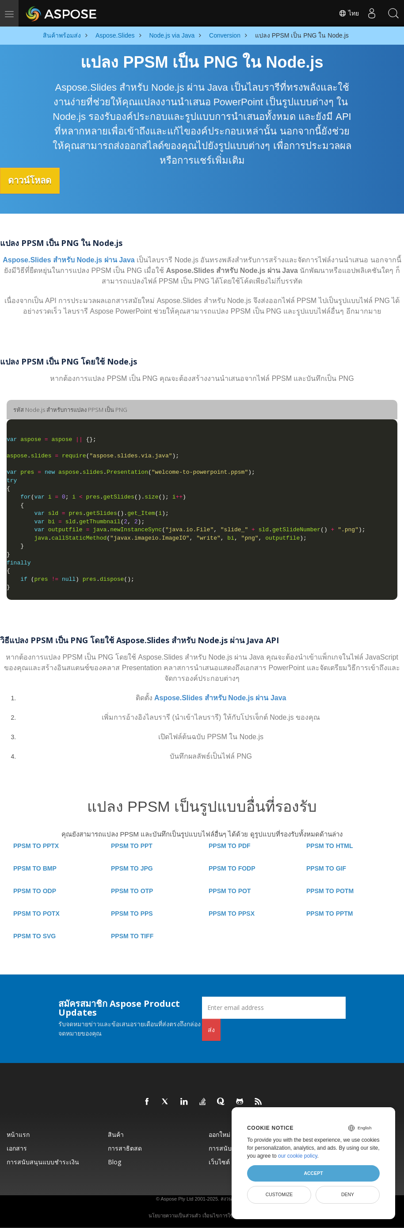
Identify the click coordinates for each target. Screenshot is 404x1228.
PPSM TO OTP (132, 890)
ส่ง (211, 1029)
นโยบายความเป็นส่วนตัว (175, 1215)
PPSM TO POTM (330, 890)
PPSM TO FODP (232, 867)
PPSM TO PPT (131, 845)
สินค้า (116, 1134)
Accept (313, 1173)
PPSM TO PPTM (329, 913)
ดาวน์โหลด (32, 180)
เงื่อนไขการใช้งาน (221, 1215)
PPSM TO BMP (35, 867)
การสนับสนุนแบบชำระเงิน (43, 1161)
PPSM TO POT (230, 890)
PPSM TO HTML (329, 845)
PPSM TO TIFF (132, 935)
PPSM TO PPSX (232, 913)
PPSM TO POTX (36, 913)
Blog (114, 1161)
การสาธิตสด (125, 1148)
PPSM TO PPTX (36, 845)
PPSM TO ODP (34, 890)
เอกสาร (17, 1148)
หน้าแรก (18, 1134)
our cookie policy (297, 1156)
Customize (279, 1194)
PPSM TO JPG (132, 867)
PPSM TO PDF (230, 845)
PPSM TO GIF (326, 867)
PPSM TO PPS (132, 913)
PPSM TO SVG (34, 935)
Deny (347, 1194)
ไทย (347, 13)
